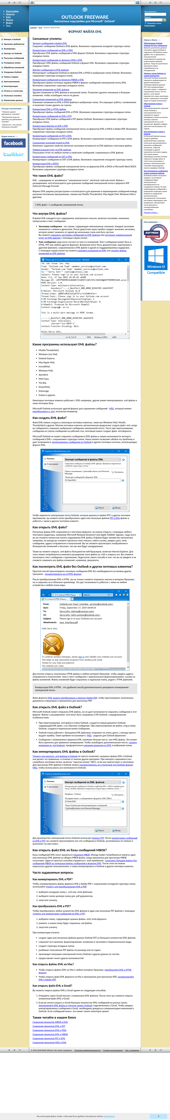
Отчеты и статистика (13, 90)
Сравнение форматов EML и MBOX (50, 1034)
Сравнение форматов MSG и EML (49, 1042)
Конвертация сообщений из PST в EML (52, 135)
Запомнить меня (154, 23)
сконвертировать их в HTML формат (63, 574)
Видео (9, 22)
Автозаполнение (12, 81)
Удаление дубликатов (14, 44)
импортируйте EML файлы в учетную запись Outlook (65, 1005)
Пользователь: (150, 11)
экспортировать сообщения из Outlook (71, 442)
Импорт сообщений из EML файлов (51, 69)
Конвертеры (9, 48)
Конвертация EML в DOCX (46, 163)
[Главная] (9, 2)
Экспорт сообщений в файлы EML (50, 43)
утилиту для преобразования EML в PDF (66, 886)
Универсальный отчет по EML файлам (52, 149)
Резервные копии (12, 62)
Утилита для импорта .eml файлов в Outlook (55, 756)
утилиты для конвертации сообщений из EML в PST (59, 913)
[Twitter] (14, 154)
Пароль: (147, 17)
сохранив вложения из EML (97, 745)
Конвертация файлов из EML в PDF (50, 126)
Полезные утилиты (13, 95)
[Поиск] (85, 2)
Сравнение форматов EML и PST (49, 1026)
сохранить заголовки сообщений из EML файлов (75, 235)
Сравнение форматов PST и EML (49, 1038)
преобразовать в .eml (44, 411)
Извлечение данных (13, 100)
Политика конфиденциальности (87, 1050)
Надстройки (12, 11)
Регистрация (149, 25)
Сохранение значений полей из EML (51, 142)
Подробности (109, 1116)
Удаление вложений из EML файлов (51, 89)
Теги (8, 25)
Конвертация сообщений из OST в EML (52, 156)
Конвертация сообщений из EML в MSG (53, 50)
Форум (9, 19)
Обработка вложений (14, 67)
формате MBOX (82, 854)
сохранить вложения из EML (91, 250)
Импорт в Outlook (12, 39)
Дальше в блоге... (151, 212)
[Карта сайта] (14, 2)
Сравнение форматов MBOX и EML (50, 1022)
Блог (8, 17)
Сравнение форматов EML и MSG (49, 1030)
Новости (10, 14)
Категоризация (11, 86)
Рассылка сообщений (14, 58)
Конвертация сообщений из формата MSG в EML (57, 60)
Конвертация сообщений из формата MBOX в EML (58, 79)
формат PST (98, 838)
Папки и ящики (11, 76)
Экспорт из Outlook (13, 53)
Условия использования (113, 1050)
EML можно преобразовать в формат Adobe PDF (72, 697)
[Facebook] (14, 143)
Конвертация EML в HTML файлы (49, 109)
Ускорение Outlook (13, 72)
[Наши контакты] (20, 2)
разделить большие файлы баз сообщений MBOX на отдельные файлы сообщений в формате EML (85, 862)
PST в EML (115, 518)
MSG (111, 408)
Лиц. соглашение (132, 1050)
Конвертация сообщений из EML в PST (52, 116)
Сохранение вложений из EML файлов (52, 99)
